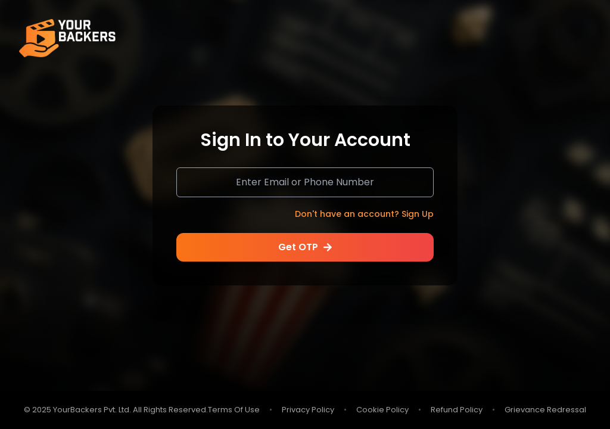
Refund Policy (457, 410)
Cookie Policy (382, 410)
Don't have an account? (364, 214)
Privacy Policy (308, 410)
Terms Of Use (234, 410)
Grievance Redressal (545, 410)
